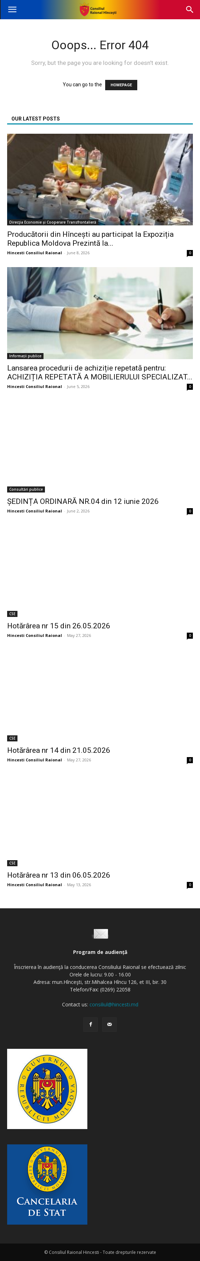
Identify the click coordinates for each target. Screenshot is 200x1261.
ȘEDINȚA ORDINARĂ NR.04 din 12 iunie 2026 (83, 501)
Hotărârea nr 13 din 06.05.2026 (58, 875)
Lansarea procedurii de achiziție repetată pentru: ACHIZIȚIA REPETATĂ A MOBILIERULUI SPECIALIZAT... (100, 372)
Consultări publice (26, 489)
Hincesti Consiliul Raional (34, 252)
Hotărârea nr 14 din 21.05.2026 (58, 750)
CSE (12, 613)
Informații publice (25, 355)
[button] (12, 9)
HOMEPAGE (121, 85)
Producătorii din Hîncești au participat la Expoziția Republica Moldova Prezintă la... (90, 238)
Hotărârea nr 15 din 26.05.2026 (58, 626)
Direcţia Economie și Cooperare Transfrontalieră (52, 222)
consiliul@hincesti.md (113, 1004)
